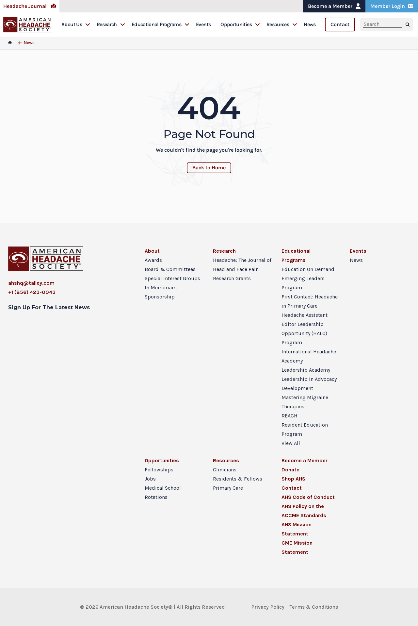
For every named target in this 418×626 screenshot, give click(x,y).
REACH (289, 416)
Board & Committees (170, 269)
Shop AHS (293, 479)
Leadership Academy (305, 370)
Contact (339, 24)
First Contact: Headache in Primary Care (309, 301)
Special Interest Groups (172, 278)
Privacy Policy (267, 607)
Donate (290, 469)
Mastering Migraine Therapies (304, 402)
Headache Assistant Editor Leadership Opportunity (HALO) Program (304, 329)
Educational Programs (160, 24)
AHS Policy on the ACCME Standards (303, 510)
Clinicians (224, 469)
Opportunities (240, 24)
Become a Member (334, 6)
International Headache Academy (308, 356)
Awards (153, 260)
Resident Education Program (304, 429)
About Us (75, 24)
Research (111, 24)
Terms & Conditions (314, 607)
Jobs (150, 479)
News (309, 24)
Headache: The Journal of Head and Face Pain (242, 264)
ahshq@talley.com (31, 283)
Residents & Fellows (237, 479)
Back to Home (209, 167)
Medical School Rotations (163, 492)
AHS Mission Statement (296, 529)
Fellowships (159, 469)
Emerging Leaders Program (303, 283)
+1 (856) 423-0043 (32, 292)
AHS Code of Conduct (308, 497)
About (152, 251)
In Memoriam (161, 287)
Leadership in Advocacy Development (309, 383)
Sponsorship (160, 297)
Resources (281, 24)
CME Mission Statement (297, 547)
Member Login (391, 6)
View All (290, 443)
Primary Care (228, 488)
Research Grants (232, 278)
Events (203, 24)
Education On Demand (307, 269)
